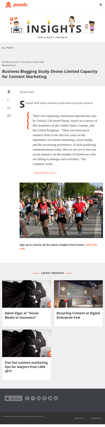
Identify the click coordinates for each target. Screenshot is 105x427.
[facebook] (9, 116)
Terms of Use (75, 420)
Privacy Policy (95, 420)
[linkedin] (9, 108)
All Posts (7, 47)
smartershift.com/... (45, 172)
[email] (9, 92)
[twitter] (9, 100)
